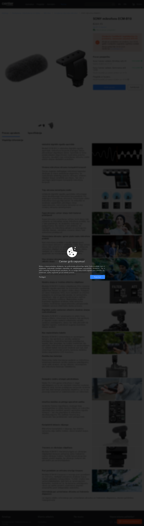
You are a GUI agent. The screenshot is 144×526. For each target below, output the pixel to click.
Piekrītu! (97, 277)
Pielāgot (42, 277)
